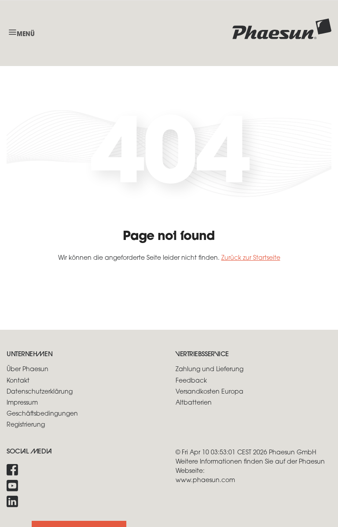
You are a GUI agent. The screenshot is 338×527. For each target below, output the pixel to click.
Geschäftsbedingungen (42, 414)
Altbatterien (194, 403)
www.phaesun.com (205, 480)
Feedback (191, 381)
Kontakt (18, 381)
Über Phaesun (27, 369)
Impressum (22, 403)
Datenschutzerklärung (40, 392)
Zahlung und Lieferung (209, 369)
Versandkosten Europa (209, 392)
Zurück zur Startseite (250, 258)
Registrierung (26, 425)
